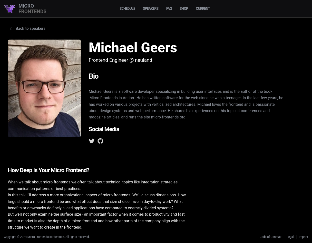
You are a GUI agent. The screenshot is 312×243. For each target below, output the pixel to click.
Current (203, 9)
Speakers (150, 9)
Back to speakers (27, 29)
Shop (184, 9)
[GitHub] (100, 142)
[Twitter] (92, 142)
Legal (290, 237)
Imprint (303, 237)
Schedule (127, 9)
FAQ (169, 9)
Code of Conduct (271, 237)
